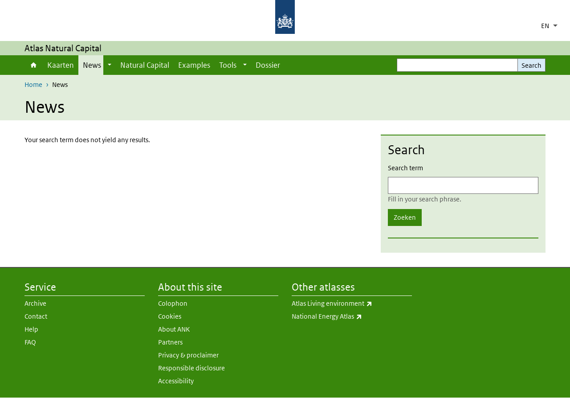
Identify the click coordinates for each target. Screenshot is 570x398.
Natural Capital (144, 65)
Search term (405, 168)
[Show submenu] (109, 65)
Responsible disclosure (191, 368)
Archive (35, 303)
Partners (170, 342)
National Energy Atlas (352, 316)
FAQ (30, 342)
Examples (194, 65)
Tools (227, 65)
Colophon (172, 303)
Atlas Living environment (352, 303)
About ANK (174, 329)
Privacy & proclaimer (188, 355)
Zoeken (405, 217)
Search (531, 65)
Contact (35, 316)
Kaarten (60, 65)
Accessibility (176, 381)
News (92, 65)
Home (33, 65)
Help (31, 329)
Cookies (169, 316)
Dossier (268, 65)
